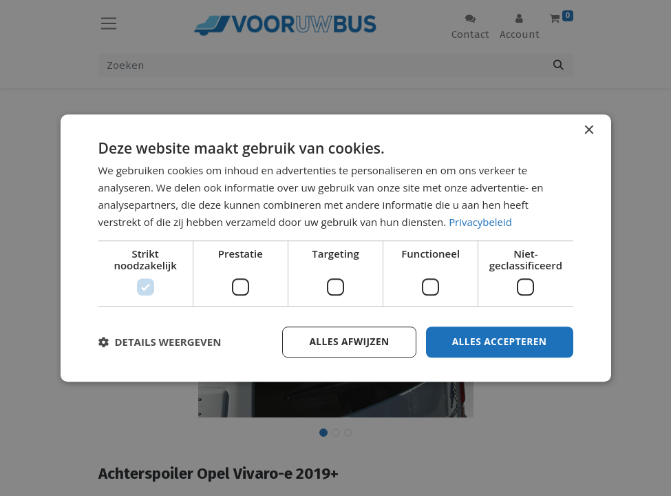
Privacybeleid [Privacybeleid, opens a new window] (480, 222)
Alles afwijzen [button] (347, 341)
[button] (160, 342)
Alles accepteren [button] (499, 341)
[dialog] (336, 248)
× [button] (589, 130)
